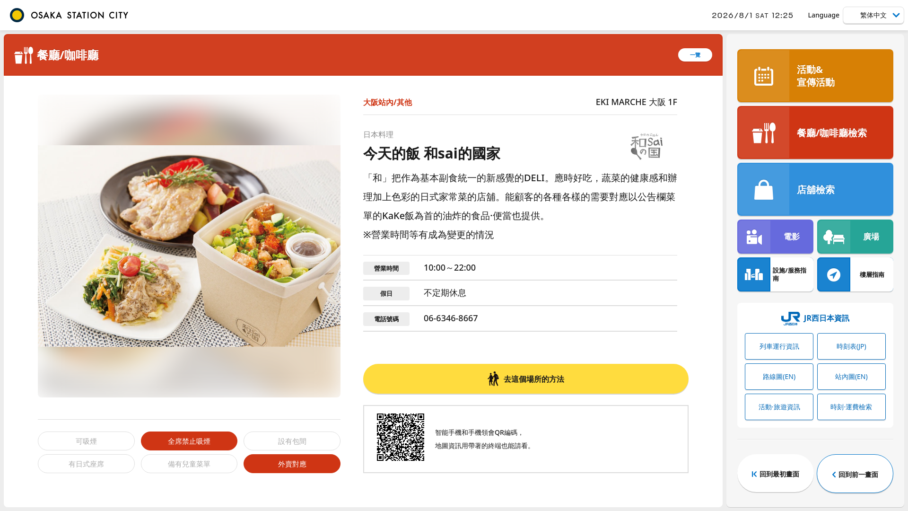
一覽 (695, 54)
